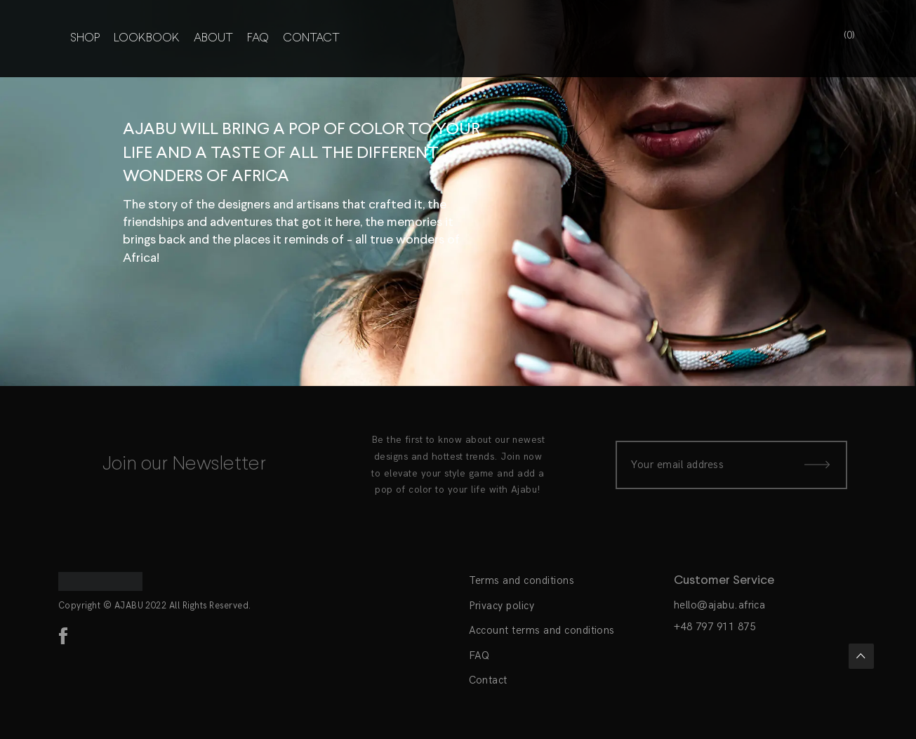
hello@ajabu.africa (720, 605)
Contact (311, 38)
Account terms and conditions (542, 630)
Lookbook (147, 38)
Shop (85, 38)
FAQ (258, 38)
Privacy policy (502, 605)
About (213, 38)
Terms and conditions (522, 580)
